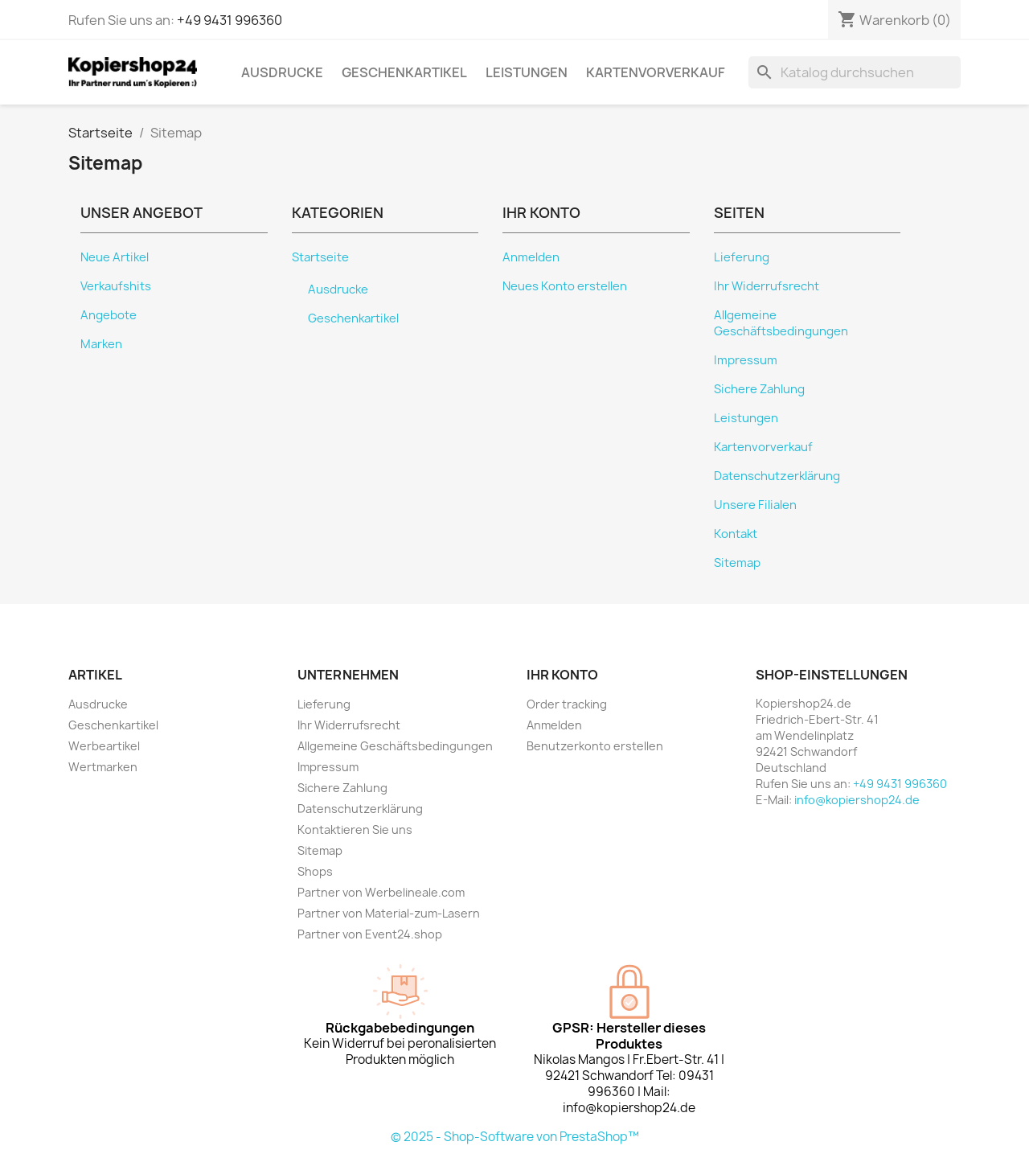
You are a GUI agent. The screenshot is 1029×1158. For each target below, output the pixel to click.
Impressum (745, 360)
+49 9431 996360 (229, 20)
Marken (101, 344)
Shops (315, 871)
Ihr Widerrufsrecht (766, 286)
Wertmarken (102, 766)
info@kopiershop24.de (857, 799)
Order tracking (567, 704)
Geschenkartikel (404, 72)
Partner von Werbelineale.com (381, 892)
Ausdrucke (282, 72)
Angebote (108, 315)
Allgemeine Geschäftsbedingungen (781, 323)
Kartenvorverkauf (655, 72)
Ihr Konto (562, 675)
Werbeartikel (104, 746)
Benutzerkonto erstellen (595, 746)
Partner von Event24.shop (369, 934)
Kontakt (735, 534)
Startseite (320, 257)
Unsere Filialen (755, 505)
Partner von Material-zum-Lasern (388, 913)
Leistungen (527, 72)
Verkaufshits (115, 286)
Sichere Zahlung (759, 389)
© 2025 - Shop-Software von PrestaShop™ (515, 1136)
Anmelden (531, 257)
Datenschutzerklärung (777, 476)
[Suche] (854, 72)
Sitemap (737, 563)
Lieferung (741, 257)
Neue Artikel (114, 257)
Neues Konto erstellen (564, 286)
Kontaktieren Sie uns (354, 829)
